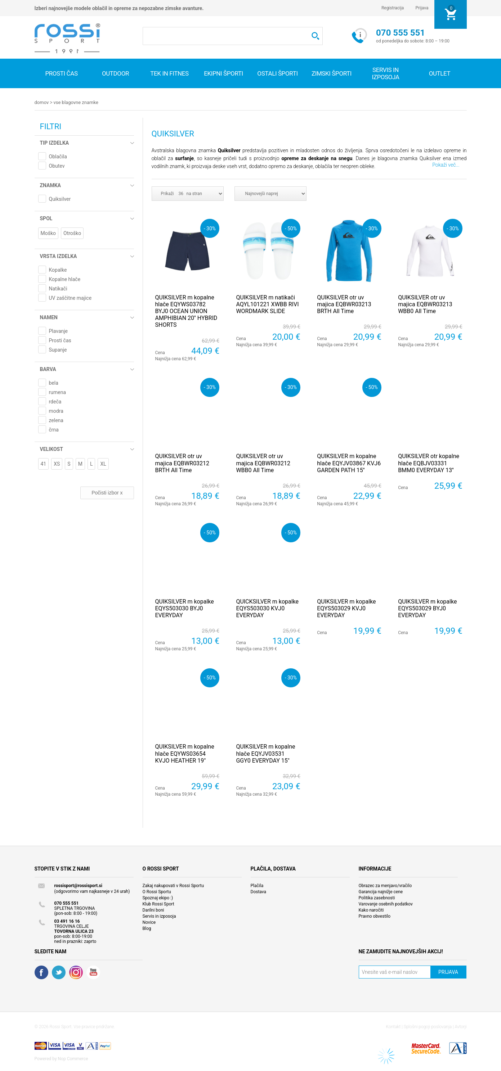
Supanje (58, 349)
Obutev (57, 165)
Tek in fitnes (169, 73)
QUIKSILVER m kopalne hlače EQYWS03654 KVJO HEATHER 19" (184, 753)
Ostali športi (277, 73)
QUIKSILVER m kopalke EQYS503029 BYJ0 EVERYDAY (427, 608)
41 (43, 463)
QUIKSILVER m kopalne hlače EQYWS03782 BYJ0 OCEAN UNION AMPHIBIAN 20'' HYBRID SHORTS (186, 311)
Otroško (72, 233)
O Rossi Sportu (157, 891)
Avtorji (461, 1026)
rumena (57, 392)
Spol (46, 218)
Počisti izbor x (106, 492)
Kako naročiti (371, 909)
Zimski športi (332, 73)
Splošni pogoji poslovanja (428, 1026)
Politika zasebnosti (377, 897)
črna (54, 429)
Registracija (392, 7)
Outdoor (115, 73)
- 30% (210, 228)
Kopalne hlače (65, 279)
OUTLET (440, 73)
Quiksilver (60, 199)
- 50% (291, 228)
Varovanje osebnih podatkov (386, 903)
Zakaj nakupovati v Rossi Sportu (173, 885)
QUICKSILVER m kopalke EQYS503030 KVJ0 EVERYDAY (267, 608)
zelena (56, 420)
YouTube (93, 972)
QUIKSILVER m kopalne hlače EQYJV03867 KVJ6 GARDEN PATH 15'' (349, 462)
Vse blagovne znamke (75, 102)
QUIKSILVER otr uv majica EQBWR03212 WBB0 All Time (263, 462)
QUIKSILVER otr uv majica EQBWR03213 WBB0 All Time (425, 304)
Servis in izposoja (159, 915)
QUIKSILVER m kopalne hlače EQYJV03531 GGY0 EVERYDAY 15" (265, 753)
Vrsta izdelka (58, 256)
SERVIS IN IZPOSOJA (385, 73)
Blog (147, 928)
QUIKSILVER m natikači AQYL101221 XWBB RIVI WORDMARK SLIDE (267, 304)
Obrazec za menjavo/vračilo (385, 885)
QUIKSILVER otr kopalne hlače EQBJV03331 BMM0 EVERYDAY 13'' (428, 462)
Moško (48, 233)
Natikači (58, 288)
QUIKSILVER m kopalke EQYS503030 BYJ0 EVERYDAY (184, 608)
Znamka (50, 185)
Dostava (259, 891)
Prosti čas (61, 73)
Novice (149, 922)
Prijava (421, 7)
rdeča (55, 401)
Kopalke (58, 269)
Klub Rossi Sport (158, 903)
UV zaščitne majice (70, 297)
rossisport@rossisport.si (78, 885)
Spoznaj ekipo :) (158, 897)
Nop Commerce (73, 1058)
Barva (48, 369)
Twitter (59, 972)
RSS (76, 972)
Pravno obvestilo (375, 915)
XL (103, 463)
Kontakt (393, 1026)
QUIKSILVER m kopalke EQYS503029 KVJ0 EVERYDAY (346, 608)
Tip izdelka (54, 142)
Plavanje (58, 331)
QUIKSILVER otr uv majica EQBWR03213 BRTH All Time (344, 304)
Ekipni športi (223, 73)
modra (56, 411)
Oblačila (58, 156)
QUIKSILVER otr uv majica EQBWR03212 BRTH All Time (182, 462)
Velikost (51, 449)
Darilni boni (153, 909)
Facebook (41, 972)
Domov (42, 102)
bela (53, 382)
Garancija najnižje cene (381, 891)
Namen (49, 317)
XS (57, 463)
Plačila (257, 885)
